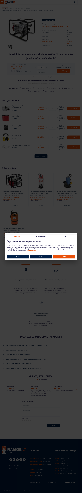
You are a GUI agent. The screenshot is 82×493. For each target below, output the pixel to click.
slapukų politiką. (31, 250)
